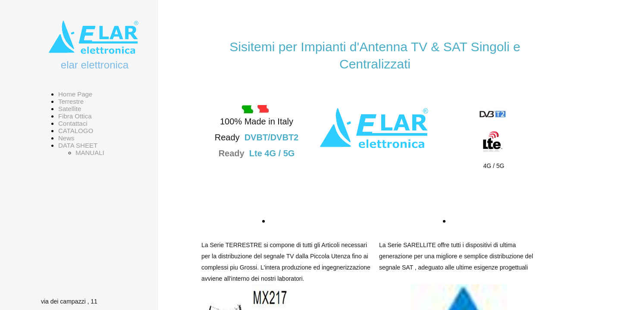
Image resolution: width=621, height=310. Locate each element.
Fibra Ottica (75, 116)
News (66, 138)
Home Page (75, 94)
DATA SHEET (77, 145)
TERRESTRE (296, 221)
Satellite (69, 108)
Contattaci (73, 123)
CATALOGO (75, 130)
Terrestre (71, 101)
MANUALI (89, 152)
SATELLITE (473, 221)
